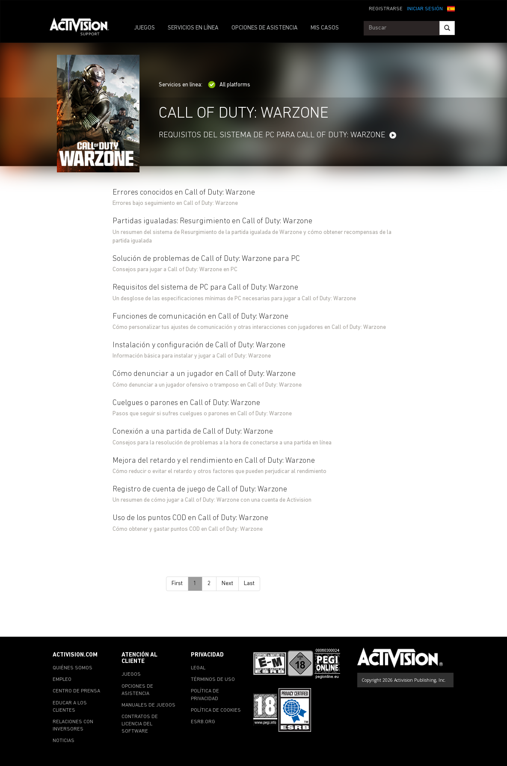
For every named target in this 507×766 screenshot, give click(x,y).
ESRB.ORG (203, 722)
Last (249, 583)
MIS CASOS (325, 28)
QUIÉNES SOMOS (72, 668)
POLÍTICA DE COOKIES (216, 710)
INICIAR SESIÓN (425, 9)
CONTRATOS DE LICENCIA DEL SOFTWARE (140, 724)
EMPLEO (62, 679)
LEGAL (198, 668)
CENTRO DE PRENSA (76, 691)
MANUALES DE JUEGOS (148, 705)
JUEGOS (144, 28)
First (177, 583)
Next (227, 583)
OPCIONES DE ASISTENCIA (264, 28)
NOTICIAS (63, 740)
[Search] (447, 28)
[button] (451, 8)
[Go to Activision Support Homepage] (83, 28)
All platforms (229, 85)
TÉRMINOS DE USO (213, 679)
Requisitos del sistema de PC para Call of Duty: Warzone (272, 135)
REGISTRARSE (386, 9)
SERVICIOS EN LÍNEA (193, 28)
